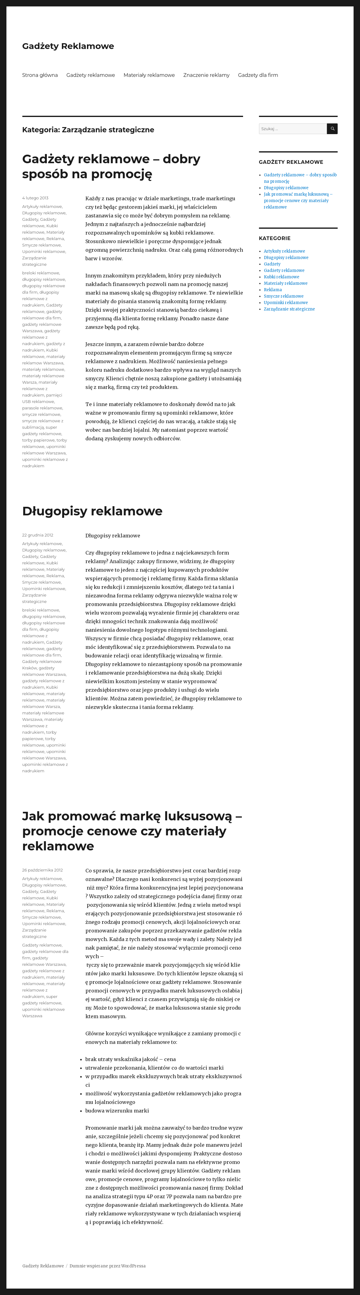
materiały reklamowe (43, 369)
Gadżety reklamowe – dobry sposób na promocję (111, 166)
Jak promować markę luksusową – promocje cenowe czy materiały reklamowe (132, 830)
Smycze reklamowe (41, 245)
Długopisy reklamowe (44, 212)
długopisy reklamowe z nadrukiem (40, 298)
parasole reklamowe (42, 407)
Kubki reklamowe (281, 277)
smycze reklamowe (41, 414)
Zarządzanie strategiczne (289, 309)
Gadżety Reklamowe (68, 46)
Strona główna (40, 75)
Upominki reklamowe (44, 251)
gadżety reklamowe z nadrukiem (41, 337)
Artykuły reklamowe (42, 206)
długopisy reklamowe (43, 279)
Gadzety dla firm (258, 75)
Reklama (55, 238)
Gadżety (30, 219)
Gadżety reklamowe (90, 75)
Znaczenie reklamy (206, 75)
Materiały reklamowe (149, 75)
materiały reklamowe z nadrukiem (40, 388)
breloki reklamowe (40, 272)
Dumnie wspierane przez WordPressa (107, 1266)
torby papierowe (38, 440)
